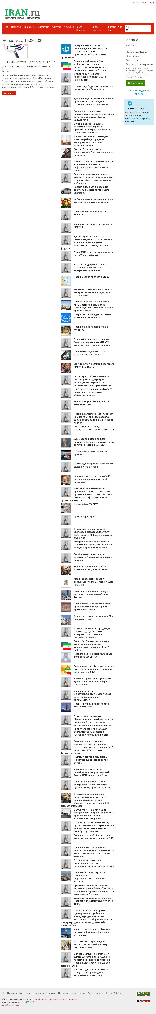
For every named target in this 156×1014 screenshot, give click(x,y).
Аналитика (43, 27)
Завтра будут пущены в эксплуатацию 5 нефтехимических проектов (94, 152)
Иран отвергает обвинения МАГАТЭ (90, 213)
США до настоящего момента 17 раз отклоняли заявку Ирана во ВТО (28, 66)
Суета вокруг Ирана (85, 516)
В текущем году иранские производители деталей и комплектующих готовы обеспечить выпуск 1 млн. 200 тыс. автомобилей (85, 799)
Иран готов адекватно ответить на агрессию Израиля (93, 353)
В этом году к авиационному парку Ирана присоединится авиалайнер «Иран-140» (91, 972)
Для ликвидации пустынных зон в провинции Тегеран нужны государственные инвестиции (94, 101)
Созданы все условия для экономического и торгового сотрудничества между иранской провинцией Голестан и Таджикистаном (87, 747)
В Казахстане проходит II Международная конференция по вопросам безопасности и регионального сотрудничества (93, 720)
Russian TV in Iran (115, 29)
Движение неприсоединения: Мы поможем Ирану (93, 617)
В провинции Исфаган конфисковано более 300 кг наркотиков (90, 76)
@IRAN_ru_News (136, 108)
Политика (16, 27)
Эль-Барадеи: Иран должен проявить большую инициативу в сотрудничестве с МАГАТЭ (94, 441)
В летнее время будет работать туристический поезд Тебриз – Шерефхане (93, 681)
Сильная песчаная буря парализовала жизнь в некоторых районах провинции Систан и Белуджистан (94, 115)
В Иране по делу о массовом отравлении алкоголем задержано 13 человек (90, 267)
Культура (56, 27)
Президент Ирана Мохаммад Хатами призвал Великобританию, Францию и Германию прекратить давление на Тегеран (94, 890)
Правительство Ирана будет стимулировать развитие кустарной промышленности (91, 731)
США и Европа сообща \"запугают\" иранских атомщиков (94, 428)
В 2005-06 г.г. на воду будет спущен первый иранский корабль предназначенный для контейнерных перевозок (94, 814)
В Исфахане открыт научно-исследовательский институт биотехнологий (91, 944)
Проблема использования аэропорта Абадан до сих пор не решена (93, 556)
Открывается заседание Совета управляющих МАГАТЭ (92, 316)
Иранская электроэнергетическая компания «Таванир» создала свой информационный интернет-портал (94, 418)
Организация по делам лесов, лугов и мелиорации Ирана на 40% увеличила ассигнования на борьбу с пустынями (94, 827)
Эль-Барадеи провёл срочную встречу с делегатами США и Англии (91, 594)
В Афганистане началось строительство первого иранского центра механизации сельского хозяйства (92, 128)
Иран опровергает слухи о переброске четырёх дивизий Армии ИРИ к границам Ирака (91, 772)
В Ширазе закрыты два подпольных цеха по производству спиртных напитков (94, 863)
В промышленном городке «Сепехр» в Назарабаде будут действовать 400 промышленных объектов (93, 533)
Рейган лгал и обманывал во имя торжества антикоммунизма (93, 201)
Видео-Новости (96, 29)
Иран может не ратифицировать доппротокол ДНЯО (93, 655)
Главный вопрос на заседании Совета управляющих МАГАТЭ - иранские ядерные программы (92, 342)
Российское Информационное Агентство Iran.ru (55, 999)
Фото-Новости (80, 29)
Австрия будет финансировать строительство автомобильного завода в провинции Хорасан (93, 544)
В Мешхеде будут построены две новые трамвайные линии (93, 88)
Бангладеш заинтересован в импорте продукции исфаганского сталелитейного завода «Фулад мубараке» (94, 179)
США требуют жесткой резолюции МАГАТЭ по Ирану (94, 365)
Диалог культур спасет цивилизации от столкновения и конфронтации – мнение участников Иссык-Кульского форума (87, 242)
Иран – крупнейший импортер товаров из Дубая (91, 705)
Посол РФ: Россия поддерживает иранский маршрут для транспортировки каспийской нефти (93, 645)
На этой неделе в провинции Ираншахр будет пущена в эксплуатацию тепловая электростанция (91, 141)
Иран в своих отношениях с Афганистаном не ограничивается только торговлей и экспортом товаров (94, 852)
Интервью (68, 27)
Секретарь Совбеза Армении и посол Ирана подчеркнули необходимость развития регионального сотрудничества (92, 381)
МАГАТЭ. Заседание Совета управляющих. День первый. (90, 568)
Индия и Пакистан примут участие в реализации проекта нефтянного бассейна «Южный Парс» (94, 166)
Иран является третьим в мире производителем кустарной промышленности (92, 606)
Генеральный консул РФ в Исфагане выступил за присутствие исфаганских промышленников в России (90, 66)
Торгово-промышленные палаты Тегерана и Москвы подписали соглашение (93, 292)
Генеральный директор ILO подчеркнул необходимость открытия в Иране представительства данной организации (84, 51)
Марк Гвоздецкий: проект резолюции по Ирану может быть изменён (94, 581)
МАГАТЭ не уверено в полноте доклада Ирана (91, 403)
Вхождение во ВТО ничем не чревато (90, 453)
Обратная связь (11, 1005)
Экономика (30, 27)
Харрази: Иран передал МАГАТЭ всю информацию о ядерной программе (92, 478)
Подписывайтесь (133, 112)
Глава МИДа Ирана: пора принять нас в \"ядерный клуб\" (93, 253)
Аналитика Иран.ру (136, 51)
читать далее (9, 93)
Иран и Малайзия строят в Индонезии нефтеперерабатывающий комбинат (89, 877)
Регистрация (147, 2)
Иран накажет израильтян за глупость (91, 328)
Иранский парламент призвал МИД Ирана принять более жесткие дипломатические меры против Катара (93, 306)
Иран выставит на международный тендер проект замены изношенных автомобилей (92, 695)
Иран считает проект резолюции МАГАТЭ (93, 225)
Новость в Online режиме (139, 64)
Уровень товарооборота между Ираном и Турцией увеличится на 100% (93, 900)
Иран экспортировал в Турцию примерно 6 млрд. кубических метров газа (92, 931)
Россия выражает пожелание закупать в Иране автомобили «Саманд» (92, 189)
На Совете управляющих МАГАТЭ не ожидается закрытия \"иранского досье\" (93, 391)
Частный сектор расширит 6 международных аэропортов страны (91, 759)
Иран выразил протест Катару (91, 276)
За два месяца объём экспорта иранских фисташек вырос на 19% (94, 836)
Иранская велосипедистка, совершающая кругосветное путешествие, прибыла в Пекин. (92, 784)
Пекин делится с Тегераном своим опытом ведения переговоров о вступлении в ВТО (94, 669)
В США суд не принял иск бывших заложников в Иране (93, 465)
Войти (136, 2)
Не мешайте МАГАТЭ (86, 504)
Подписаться (135, 83)
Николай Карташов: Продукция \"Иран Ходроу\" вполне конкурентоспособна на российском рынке (92, 633)
